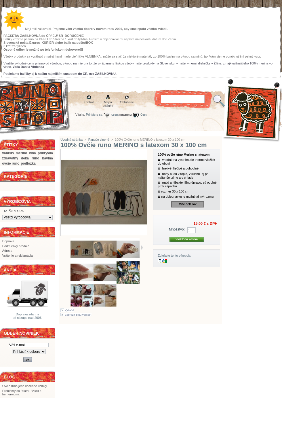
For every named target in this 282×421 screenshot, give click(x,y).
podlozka (28, 163)
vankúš (8, 153)
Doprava (8, 241)
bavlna (47, 158)
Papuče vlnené (98, 139)
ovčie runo (10, 163)
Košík (115, 114)
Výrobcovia (17, 201)
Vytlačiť (69, 310)
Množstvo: (177, 229)
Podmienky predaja (15, 246)
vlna (32, 153)
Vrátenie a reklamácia (17, 255)
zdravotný (10, 158)
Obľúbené (127, 102)
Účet (143, 114)
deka (25, 158)
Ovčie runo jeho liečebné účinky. (25, 386)
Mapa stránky (108, 102)
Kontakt (88, 102)
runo (35, 158)
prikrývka (45, 153)
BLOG (9, 377)
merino (21, 153)
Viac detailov (188, 204)
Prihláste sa (94, 114)
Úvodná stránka (71, 139)
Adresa (7, 250)
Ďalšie (142, 247)
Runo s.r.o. (16, 210)
